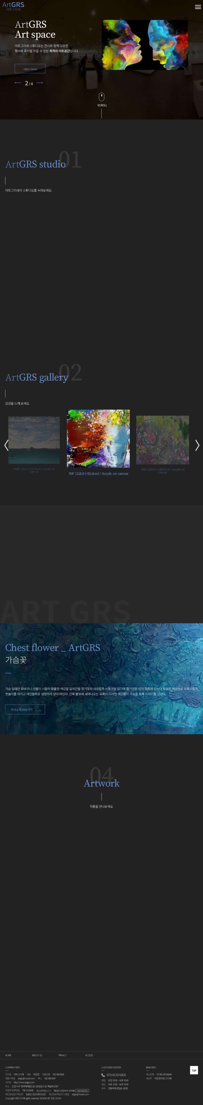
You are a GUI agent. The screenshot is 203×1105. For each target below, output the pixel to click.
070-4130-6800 (114, 1075)
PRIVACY (62, 1055)
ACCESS (89, 1055)
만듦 (53, 1098)
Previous (18, 82)
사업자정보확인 (82, 1090)
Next (39, 82)
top (194, 1070)
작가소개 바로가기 (26, 710)
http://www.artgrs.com (24, 1082)
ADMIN (58, 1098)
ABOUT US (37, 1055)
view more (30, 69)
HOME (8, 1055)
